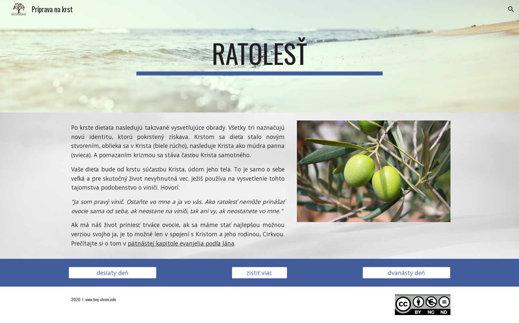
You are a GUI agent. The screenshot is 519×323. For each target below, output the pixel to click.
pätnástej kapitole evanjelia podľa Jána (181, 243)
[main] (259, 56)
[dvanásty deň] (406, 272)
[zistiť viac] (259, 272)
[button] (511, 9)
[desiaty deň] (112, 272)
